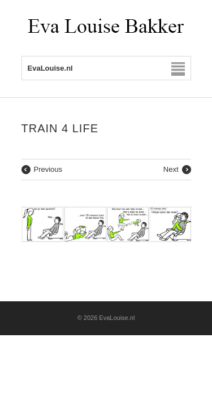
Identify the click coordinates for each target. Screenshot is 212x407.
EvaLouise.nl (117, 317)
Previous (48, 169)
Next (171, 169)
